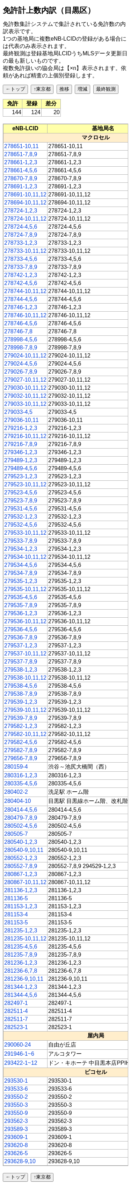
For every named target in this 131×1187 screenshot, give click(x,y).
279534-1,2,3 (20, 549)
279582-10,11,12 (25, 734)
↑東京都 (42, 89)
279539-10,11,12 (25, 710)
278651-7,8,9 (20, 154)
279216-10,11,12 (25, 436)
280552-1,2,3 (20, 858)
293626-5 (16, 1153)
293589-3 (16, 1129)
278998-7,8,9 (20, 347)
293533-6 (16, 1089)
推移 (64, 89)
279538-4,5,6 (20, 686)
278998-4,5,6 (20, 339)
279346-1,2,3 (20, 452)
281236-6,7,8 (20, 971)
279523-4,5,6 (20, 492)
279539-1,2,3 (20, 702)
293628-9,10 (20, 1161)
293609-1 (16, 1137)
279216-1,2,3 (20, 428)
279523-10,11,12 (25, 484)
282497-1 (16, 1003)
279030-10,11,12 (25, 388)
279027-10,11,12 (25, 380)
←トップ (15, 89)
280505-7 (16, 834)
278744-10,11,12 (25, 291)
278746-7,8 (18, 331)
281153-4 (16, 914)
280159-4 (16, 767)
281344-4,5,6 (20, 995)
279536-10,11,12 (25, 621)
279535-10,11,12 (25, 589)
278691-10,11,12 (25, 194)
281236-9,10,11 (23, 979)
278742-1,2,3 (20, 275)
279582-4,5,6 (20, 742)
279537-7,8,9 (20, 662)
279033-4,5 (18, 412)
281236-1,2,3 (20, 963)
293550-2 (16, 1097)
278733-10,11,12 (25, 251)
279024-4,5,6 (20, 364)
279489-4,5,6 (20, 468)
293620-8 (16, 1145)
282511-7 (16, 1019)
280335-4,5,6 (20, 783)
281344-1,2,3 (20, 987)
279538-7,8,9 (20, 694)
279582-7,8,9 (20, 750)
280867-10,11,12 (25, 882)
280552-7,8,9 (20, 866)
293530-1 (16, 1081)
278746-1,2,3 (20, 307)
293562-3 (16, 1121)
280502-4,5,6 (20, 826)
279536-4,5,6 (20, 629)
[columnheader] (25, 128)
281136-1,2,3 (20, 890)
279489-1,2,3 (20, 460)
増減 (82, 89)
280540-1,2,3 (20, 842)
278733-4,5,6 (20, 259)
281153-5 (16, 922)
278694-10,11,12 (25, 203)
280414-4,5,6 (20, 810)
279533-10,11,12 (25, 533)
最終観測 (106, 89)
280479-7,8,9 (20, 818)
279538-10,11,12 (25, 678)
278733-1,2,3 (20, 243)
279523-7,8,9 (20, 501)
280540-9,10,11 (23, 850)
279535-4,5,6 (20, 597)
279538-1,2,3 (20, 670)
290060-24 (17, 1045)
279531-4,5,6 (20, 509)
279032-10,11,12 (25, 396)
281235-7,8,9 (20, 955)
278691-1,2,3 (20, 186)
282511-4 (16, 1011)
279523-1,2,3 (20, 476)
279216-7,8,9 (20, 444)
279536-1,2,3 (20, 613)
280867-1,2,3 (20, 874)
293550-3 (16, 1105)
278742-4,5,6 (20, 283)
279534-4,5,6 (20, 565)
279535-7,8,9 (20, 605)
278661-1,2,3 (20, 162)
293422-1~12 (20, 1063)
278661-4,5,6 (20, 170)
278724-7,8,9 (20, 235)
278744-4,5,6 (20, 299)
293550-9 (16, 1113)
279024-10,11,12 (25, 356)
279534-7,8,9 (20, 573)
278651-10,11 (21, 146)
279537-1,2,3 (20, 645)
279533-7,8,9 (20, 541)
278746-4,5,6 (20, 323)
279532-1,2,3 (20, 517)
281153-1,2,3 (20, 906)
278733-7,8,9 (20, 267)
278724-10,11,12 (25, 219)
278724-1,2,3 (20, 211)
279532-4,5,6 (20, 525)
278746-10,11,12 (25, 315)
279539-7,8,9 (20, 718)
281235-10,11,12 (25, 939)
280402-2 (16, 792)
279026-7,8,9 (20, 372)
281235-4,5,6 (20, 947)
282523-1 (16, 1027)
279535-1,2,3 (20, 581)
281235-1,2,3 (20, 930)
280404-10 (17, 801)
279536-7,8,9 (20, 637)
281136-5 (16, 898)
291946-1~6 (19, 1054)
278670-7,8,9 (20, 178)
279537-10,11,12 (25, 654)
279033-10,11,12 (25, 404)
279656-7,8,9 (20, 758)
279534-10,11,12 (25, 557)
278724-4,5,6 (20, 227)
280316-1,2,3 (20, 775)
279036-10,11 (21, 420)
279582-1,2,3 (20, 726)
